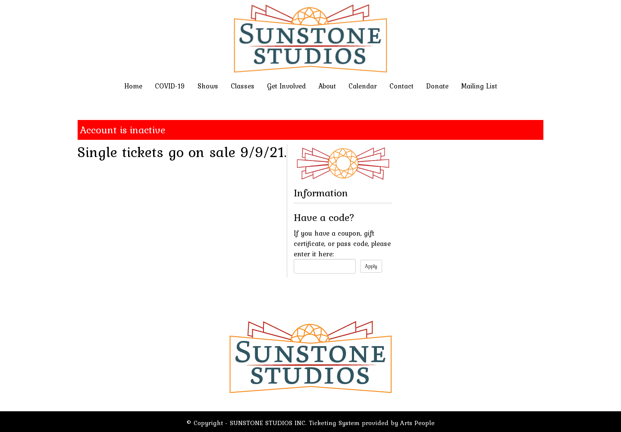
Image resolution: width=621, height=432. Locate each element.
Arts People (417, 423)
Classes (242, 86)
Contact (401, 86)
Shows (208, 86)
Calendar (362, 86)
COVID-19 (170, 86)
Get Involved (286, 86)
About (327, 86)
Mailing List (479, 86)
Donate (437, 86)
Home (133, 86)
